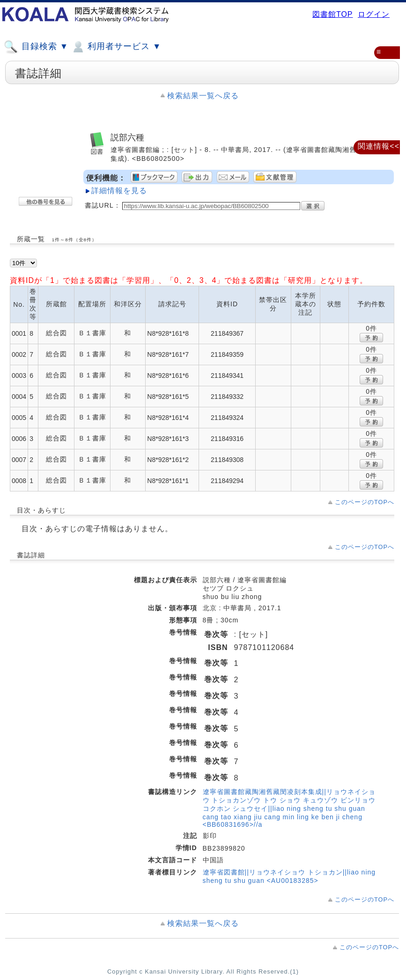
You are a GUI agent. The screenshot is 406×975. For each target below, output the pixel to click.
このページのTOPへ (364, 502)
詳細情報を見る (119, 191)
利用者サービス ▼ (116, 47)
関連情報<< (378, 146)
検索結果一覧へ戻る (203, 96)
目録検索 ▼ (36, 47)
